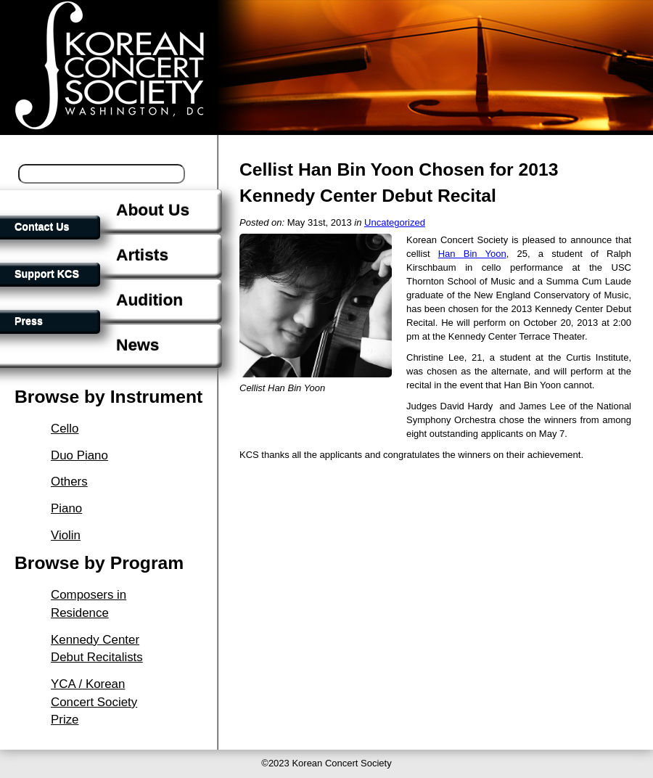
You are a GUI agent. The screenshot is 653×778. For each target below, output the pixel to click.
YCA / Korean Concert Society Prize (94, 701)
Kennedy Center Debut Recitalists (97, 649)
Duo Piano (79, 455)
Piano (66, 508)
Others (69, 481)
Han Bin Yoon (472, 253)
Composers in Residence (88, 604)
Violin (66, 535)
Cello (65, 428)
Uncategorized (394, 222)
